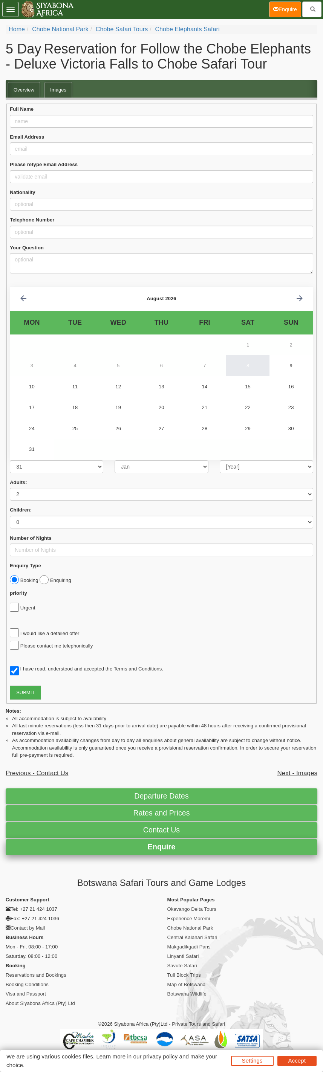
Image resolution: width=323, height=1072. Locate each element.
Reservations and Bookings (36, 975)
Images (58, 90)
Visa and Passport (26, 994)
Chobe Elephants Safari (187, 29)
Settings (252, 1060)
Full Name (22, 109)
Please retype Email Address (44, 164)
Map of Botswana (186, 984)
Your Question (27, 247)
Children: (21, 510)
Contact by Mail (28, 928)
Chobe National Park (60, 29)
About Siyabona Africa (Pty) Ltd (40, 1003)
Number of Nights (31, 538)
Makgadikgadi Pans (189, 947)
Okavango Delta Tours (191, 909)
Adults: (18, 482)
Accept (297, 1060)
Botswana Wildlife (187, 994)
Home (17, 29)
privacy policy (160, 1056)
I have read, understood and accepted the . (86, 669)
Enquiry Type (25, 565)
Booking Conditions (27, 984)
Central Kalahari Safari (192, 937)
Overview (24, 90)
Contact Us (161, 830)
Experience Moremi (188, 918)
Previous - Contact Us (37, 773)
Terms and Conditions (138, 669)
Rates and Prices (161, 813)
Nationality (22, 192)
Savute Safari (182, 965)
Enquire (161, 847)
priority (18, 593)
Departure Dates (161, 796)
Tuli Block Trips (184, 975)
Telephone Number (32, 220)
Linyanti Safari (183, 956)
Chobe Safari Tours (122, 29)
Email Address (27, 137)
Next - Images (297, 773)
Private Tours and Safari (198, 1024)
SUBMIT (25, 692)
